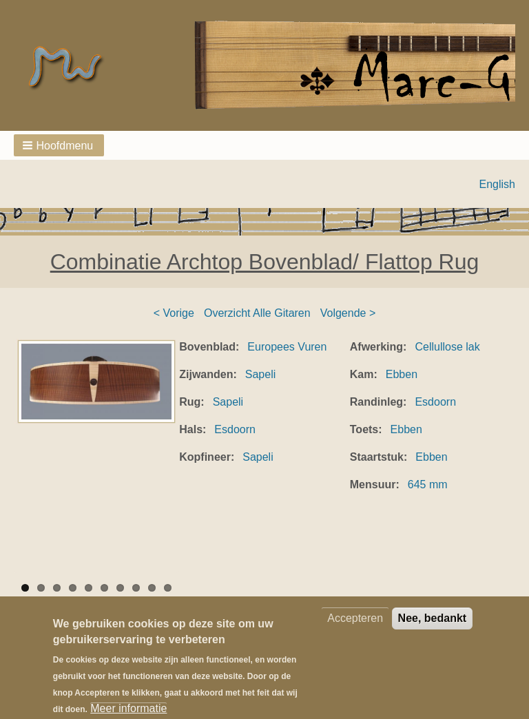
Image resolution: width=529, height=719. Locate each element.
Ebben (401, 374)
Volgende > (348, 313)
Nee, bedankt (432, 629)
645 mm (428, 484)
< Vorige (174, 313)
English (497, 184)
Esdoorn (235, 429)
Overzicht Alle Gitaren (257, 313)
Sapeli (260, 374)
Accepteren (355, 629)
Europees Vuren (286, 347)
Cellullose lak (447, 347)
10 (168, 588)
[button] (59, 145)
